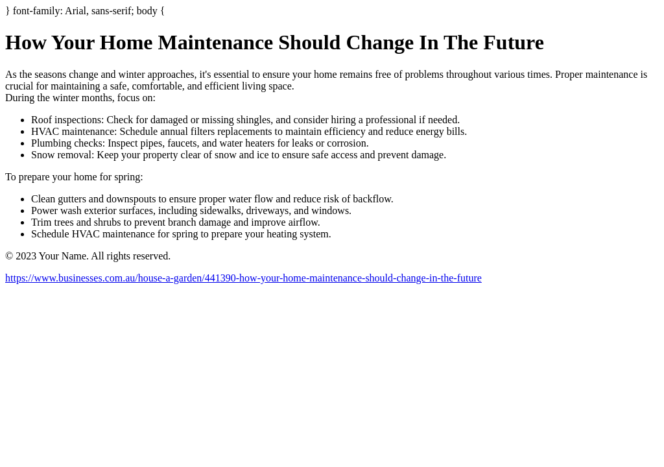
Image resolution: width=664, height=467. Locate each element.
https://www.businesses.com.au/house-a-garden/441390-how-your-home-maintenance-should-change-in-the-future (243, 277)
